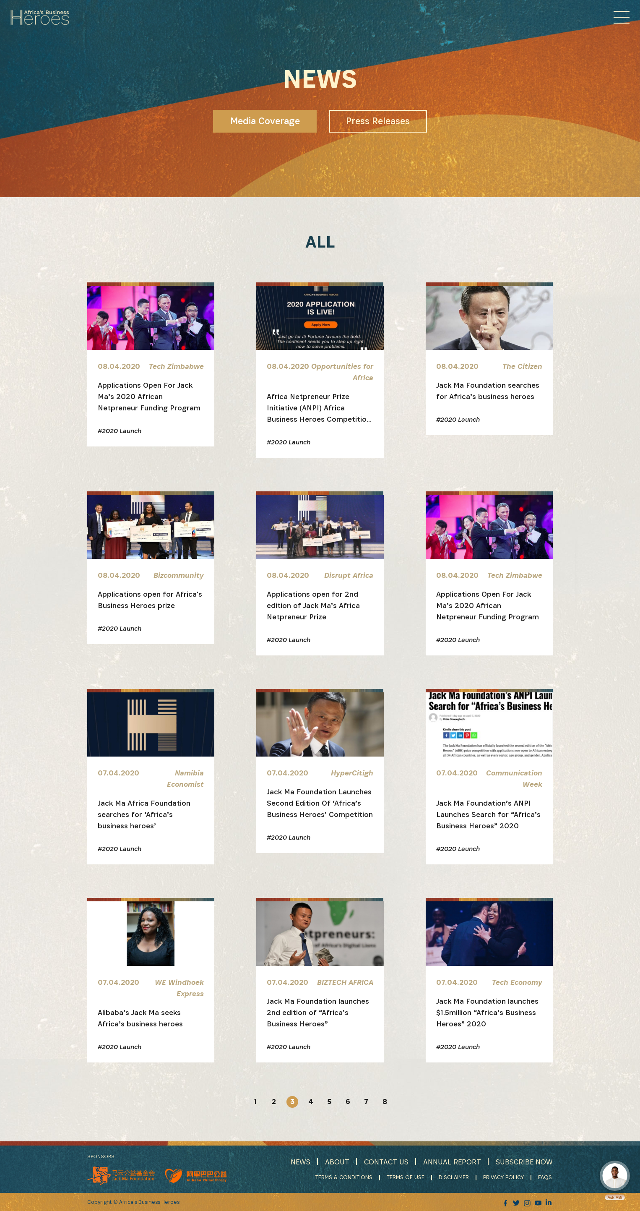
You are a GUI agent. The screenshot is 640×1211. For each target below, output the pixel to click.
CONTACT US (384, 1162)
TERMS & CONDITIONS (344, 1177)
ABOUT (335, 1162)
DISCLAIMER (455, 1177)
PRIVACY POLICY (504, 1177)
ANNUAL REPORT (451, 1162)
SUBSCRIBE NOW (524, 1162)
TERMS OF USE (406, 1177)
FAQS (546, 1177)
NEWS (298, 1162)
